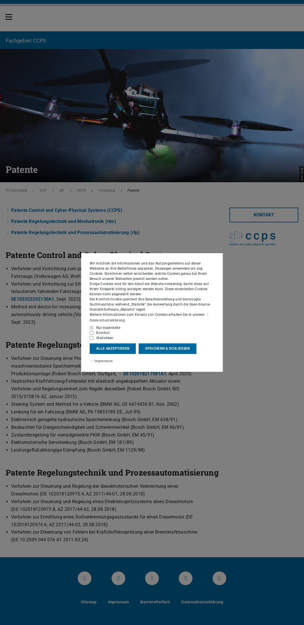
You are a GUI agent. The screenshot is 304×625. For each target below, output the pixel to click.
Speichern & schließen (167, 349)
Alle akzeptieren (112, 349)
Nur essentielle (108, 327)
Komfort (103, 333)
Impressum (101, 361)
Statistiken (105, 338)
